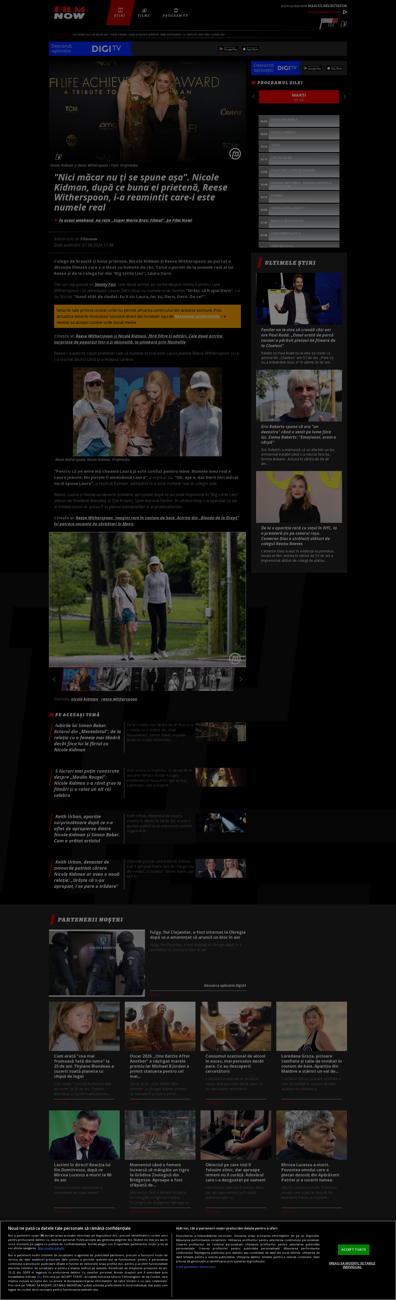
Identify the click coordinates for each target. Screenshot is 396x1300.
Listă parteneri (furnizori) (195, 1267)
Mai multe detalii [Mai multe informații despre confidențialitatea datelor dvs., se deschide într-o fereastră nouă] (51, 1248)
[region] (198, 1260)
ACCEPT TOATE (353, 1249)
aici (39, 1276)
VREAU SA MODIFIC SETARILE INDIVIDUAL (352, 1265)
